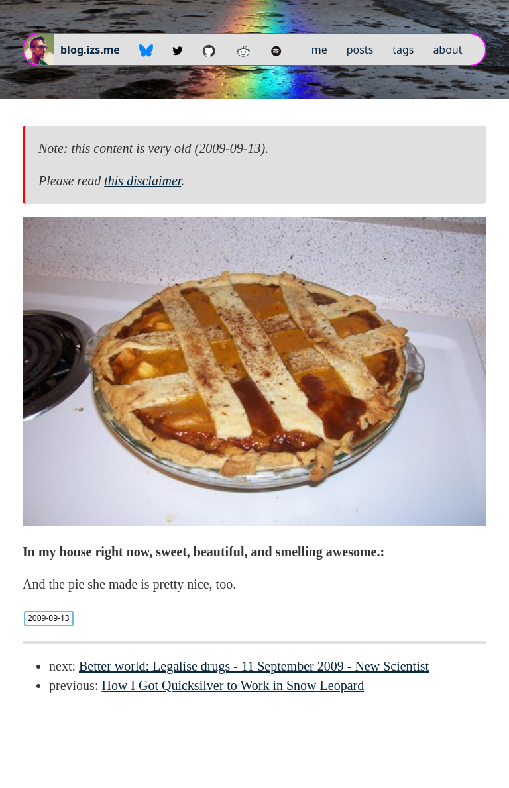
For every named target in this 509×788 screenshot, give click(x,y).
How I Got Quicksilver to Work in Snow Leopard (232, 685)
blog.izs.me (90, 49)
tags (403, 49)
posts (360, 49)
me (319, 49)
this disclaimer (142, 180)
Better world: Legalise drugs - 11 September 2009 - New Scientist (254, 666)
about (447, 49)
